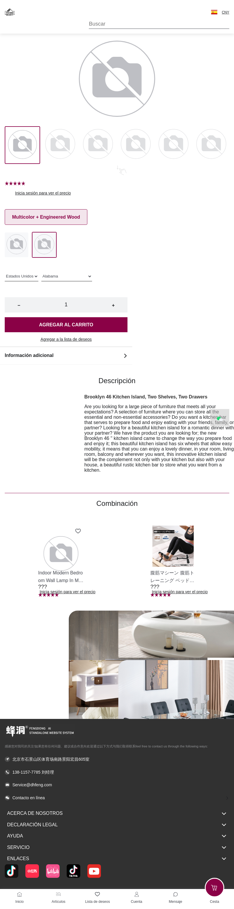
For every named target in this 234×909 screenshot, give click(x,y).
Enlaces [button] (117, 859)
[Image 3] (135, 145)
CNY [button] (225, 12)
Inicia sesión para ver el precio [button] (43, 193)
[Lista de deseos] (97, 894)
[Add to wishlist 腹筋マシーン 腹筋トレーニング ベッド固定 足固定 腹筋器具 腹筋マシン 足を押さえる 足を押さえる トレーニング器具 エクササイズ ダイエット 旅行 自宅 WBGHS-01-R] (190, 531)
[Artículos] (58, 894)
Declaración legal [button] (117, 825)
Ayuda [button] (117, 836)
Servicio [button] (117, 847)
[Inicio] (19, 894)
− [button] (18, 305)
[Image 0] (22, 145)
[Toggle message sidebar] (176, 894)
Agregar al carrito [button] (66, 324)
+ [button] (113, 305)
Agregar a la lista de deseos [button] (66, 339)
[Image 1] (60, 145)
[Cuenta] (137, 894)
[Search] (159, 24)
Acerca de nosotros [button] (117, 814)
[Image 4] (173, 145)
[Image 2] (98, 145)
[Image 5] (211, 145)
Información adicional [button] (66, 355)
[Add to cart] (214, 887)
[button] (214, 12)
